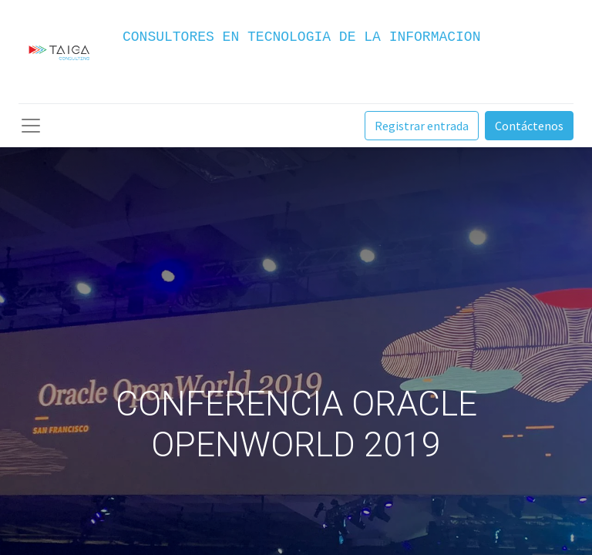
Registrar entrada (422, 125)
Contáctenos (529, 125)
